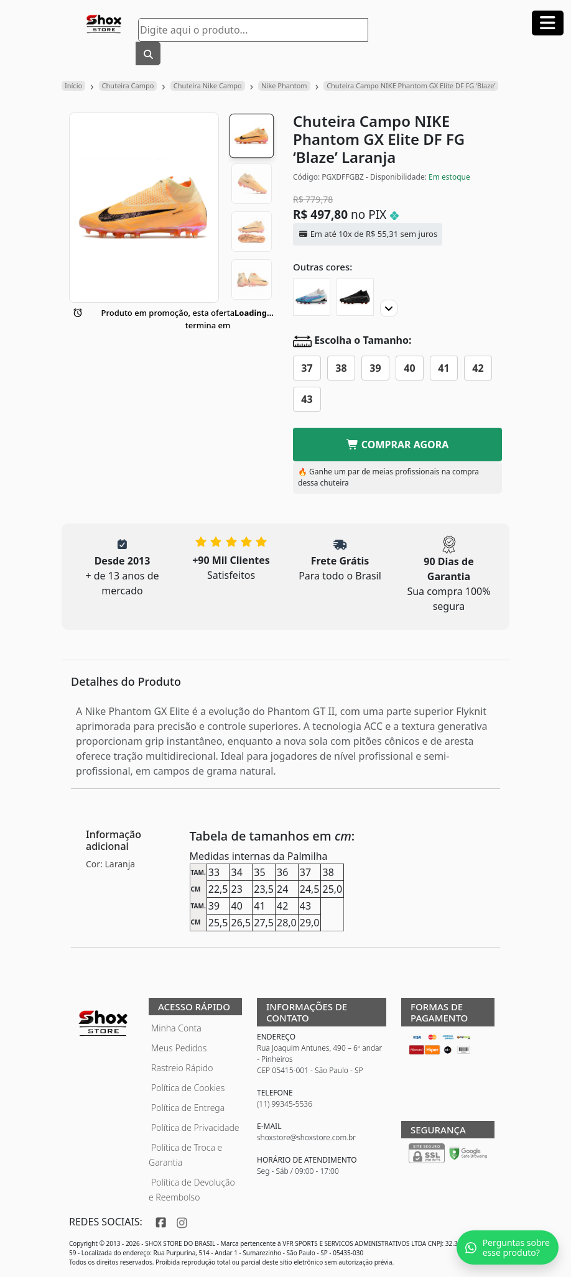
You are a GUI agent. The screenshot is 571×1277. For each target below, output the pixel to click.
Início (73, 85)
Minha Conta (176, 1028)
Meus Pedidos (179, 1048)
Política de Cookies (188, 1088)
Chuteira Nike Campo (208, 85)
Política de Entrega (188, 1107)
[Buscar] (148, 53)
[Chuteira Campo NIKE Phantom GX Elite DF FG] (355, 297)
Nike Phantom (284, 85)
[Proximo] (388, 308)
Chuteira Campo (128, 85)
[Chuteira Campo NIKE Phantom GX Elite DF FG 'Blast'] (312, 297)
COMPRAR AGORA (397, 444)
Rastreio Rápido (182, 1068)
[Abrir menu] (548, 23)
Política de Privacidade (195, 1127)
